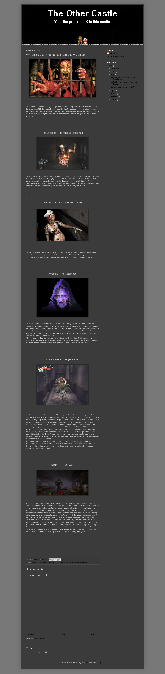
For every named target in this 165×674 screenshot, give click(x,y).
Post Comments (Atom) (43, 638)
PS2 (54, 562)
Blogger (99, 663)
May (113, 75)
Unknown (113, 53)
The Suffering (70, 562)
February (114, 97)
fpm (86, 663)
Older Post (95, 634)
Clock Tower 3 (43, 562)
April (113, 91)
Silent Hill (62, 562)
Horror (50, 562)
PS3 (57, 562)
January (114, 100)
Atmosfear (35, 562)
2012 (111, 66)
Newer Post (30, 634)
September (115, 68)
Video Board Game (81, 562)
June (113, 72)
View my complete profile (115, 57)
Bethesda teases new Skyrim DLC (122, 87)
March (113, 94)
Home (63, 634)
